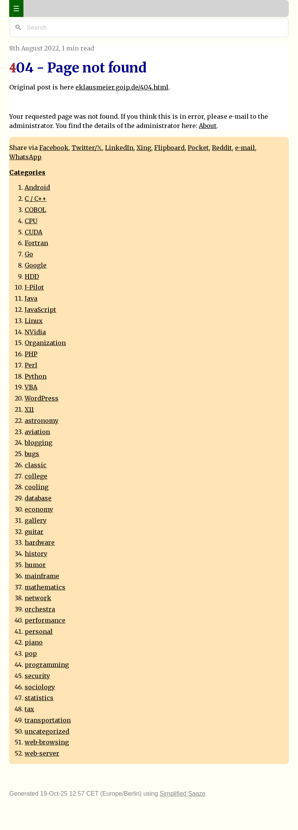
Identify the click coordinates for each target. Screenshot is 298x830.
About (207, 126)
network (38, 598)
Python (36, 376)
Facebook (53, 148)
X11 (29, 409)
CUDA (33, 232)
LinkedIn (119, 148)
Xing (144, 148)
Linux (34, 321)
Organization (45, 343)
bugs (32, 454)
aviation (37, 432)
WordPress (41, 398)
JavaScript (40, 309)
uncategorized (47, 731)
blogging (38, 442)
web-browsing (47, 742)
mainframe (42, 576)
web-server (42, 753)
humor (35, 565)
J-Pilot (34, 287)
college (36, 476)
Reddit (222, 148)
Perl (31, 365)
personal (39, 631)
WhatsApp (25, 157)
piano (34, 642)
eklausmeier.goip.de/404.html (121, 87)
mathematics (45, 587)
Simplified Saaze (182, 793)
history (36, 553)
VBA (31, 387)
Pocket (198, 148)
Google (36, 265)
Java (31, 298)
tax (29, 709)
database (38, 498)
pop (31, 653)
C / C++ (36, 198)
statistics (39, 698)
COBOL (35, 210)
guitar (34, 531)
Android (37, 187)
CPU (31, 221)
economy (39, 509)
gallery (36, 520)
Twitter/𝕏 (87, 148)
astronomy (41, 420)
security (37, 676)
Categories (27, 172)
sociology (40, 687)
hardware (40, 542)
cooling (36, 487)
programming (47, 664)
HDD (32, 276)
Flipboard (169, 148)
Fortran (36, 243)
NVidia (35, 332)
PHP (31, 354)
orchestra (40, 609)
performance (45, 620)
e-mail (245, 148)
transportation (48, 720)
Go (29, 254)
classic (36, 465)
